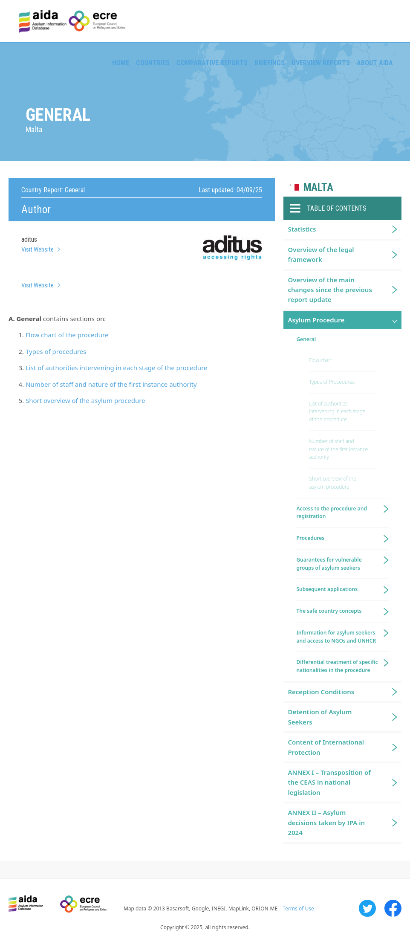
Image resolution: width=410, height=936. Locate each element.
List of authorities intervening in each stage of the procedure (116, 367)
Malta (318, 187)
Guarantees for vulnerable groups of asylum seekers (328, 563)
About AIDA (375, 63)
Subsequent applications (327, 589)
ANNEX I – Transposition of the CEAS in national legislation (329, 782)
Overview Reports (321, 63)
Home (120, 63)
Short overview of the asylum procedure (85, 400)
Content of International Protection (326, 747)
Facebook (392, 908)
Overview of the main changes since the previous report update (330, 289)
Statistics (302, 229)
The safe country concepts (328, 610)
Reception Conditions (321, 691)
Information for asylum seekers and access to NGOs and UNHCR (336, 636)
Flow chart (320, 360)
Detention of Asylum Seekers (320, 716)
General (306, 339)
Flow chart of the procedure (67, 334)
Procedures (310, 538)
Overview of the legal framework (321, 254)
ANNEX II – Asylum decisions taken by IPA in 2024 (326, 822)
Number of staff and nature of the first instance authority (111, 384)
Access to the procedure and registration (331, 512)
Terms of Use (298, 908)
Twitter (367, 908)
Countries (153, 63)
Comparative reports (212, 63)
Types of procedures (56, 351)
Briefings (269, 63)
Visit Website (37, 249)
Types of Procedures (332, 381)
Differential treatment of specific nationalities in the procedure (337, 666)
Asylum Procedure (316, 320)
